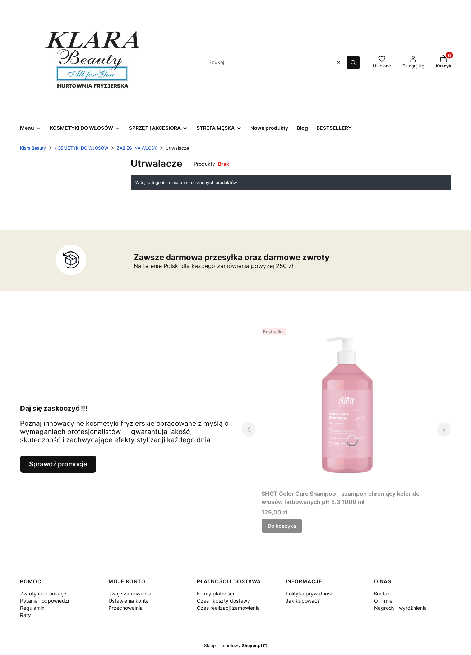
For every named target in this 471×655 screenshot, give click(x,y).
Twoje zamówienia (129, 593)
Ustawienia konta (128, 601)
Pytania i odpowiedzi (44, 601)
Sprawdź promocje (58, 464)
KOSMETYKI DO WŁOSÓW (81, 148)
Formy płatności (215, 593)
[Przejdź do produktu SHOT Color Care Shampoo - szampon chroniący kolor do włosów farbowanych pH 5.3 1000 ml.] (346, 406)
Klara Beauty (33, 148)
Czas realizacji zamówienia (228, 608)
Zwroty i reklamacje (43, 593)
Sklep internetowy (233, 645)
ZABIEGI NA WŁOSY (137, 148)
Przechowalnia (125, 608)
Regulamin (32, 608)
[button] (353, 62)
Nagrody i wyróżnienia (400, 608)
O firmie (383, 601)
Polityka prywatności (310, 593)
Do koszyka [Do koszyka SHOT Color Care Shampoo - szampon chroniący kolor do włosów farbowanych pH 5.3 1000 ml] (282, 526)
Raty (25, 615)
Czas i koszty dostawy (223, 601)
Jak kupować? (303, 601)
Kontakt (383, 593)
